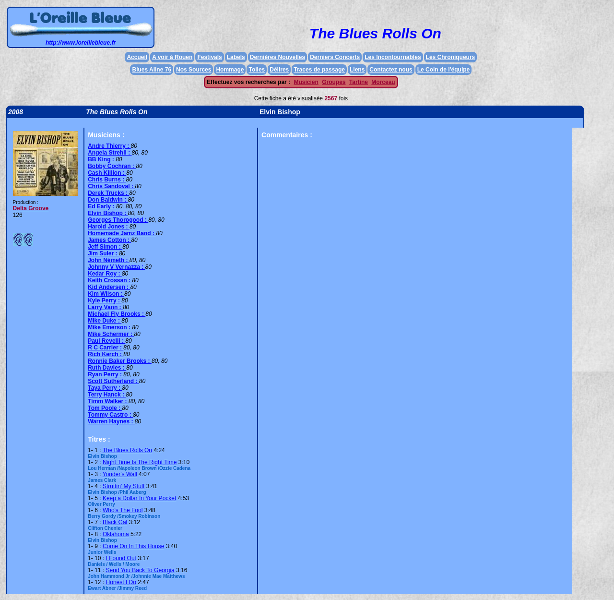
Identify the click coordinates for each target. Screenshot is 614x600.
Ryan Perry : (105, 374)
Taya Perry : (105, 387)
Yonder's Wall (120, 474)
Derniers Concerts (335, 57)
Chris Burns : (107, 179)
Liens (357, 69)
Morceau (383, 82)
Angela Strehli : (109, 152)
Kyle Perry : (104, 300)
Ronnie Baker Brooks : (120, 361)
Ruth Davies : (107, 367)
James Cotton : (109, 240)
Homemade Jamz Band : (122, 233)
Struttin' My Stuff (123, 486)
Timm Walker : (108, 401)
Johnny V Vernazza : (116, 267)
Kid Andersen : (109, 287)
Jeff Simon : (105, 246)
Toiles (256, 69)
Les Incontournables (393, 57)
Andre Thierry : (109, 146)
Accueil (137, 57)
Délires (279, 69)
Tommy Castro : (110, 414)
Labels (236, 57)
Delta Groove (31, 208)
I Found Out (121, 558)
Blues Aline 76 (151, 69)
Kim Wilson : (106, 293)
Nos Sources (193, 69)
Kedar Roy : (105, 273)
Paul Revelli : (106, 340)
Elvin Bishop (280, 112)
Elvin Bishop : (108, 213)
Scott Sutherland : (113, 381)
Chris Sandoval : (111, 186)
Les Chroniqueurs (450, 57)
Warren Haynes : (111, 421)
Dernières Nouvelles (277, 57)
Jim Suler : (103, 253)
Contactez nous (390, 69)
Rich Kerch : (105, 354)
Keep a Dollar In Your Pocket (139, 498)
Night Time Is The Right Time (140, 462)
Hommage (230, 69)
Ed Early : (102, 206)
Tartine (358, 82)
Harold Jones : (109, 226)
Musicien (306, 82)
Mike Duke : (104, 320)
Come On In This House (134, 546)
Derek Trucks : (108, 193)
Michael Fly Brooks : (116, 314)
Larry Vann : (105, 307)
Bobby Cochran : (112, 166)
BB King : (102, 159)
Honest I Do (121, 582)
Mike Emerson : (110, 327)
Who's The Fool (122, 510)
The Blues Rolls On (127, 450)
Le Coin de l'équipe (443, 69)
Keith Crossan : (110, 280)
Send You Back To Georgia (140, 570)
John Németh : (109, 260)
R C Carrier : (105, 347)
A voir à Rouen (172, 57)
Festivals (209, 57)
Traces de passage (319, 69)
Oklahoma (116, 534)
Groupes (333, 82)
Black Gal (115, 522)
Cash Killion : (107, 172)
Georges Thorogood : (118, 219)
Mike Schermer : (111, 334)
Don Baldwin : (108, 199)
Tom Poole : (105, 408)
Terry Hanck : (107, 394)
